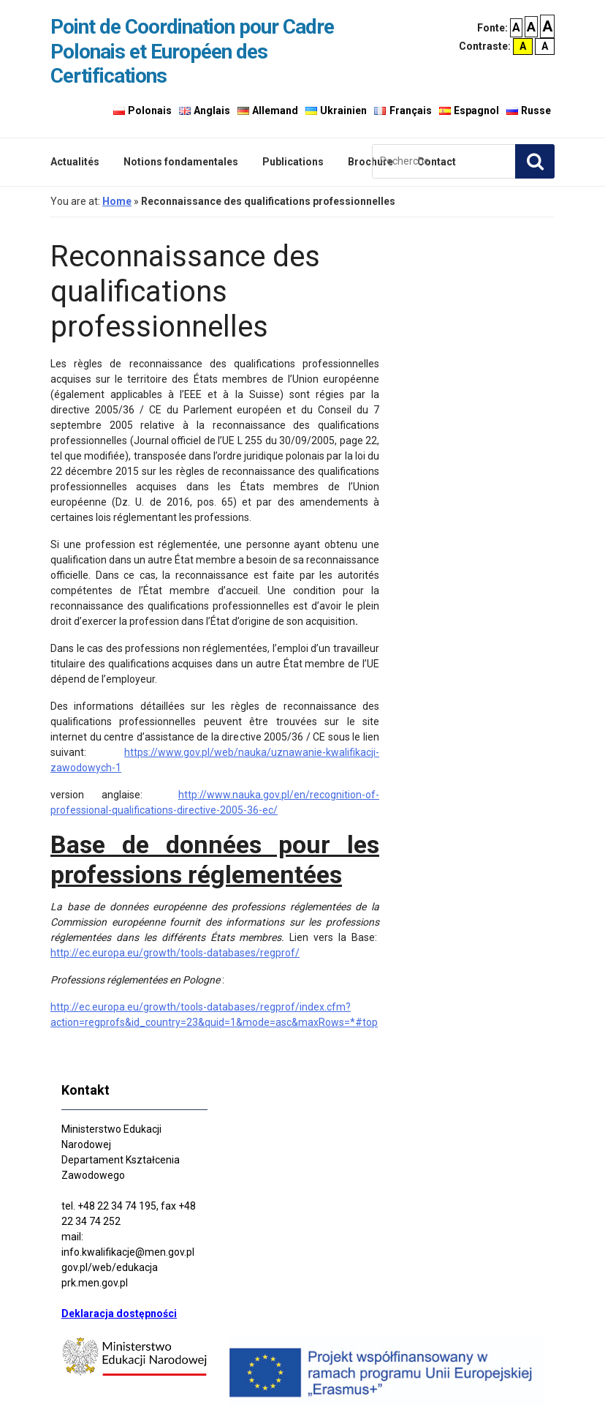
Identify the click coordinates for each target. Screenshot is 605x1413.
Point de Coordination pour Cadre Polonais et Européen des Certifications (192, 51)
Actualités (74, 162)
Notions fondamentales (180, 162)
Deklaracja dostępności (119, 1313)
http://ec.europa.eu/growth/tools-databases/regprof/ (175, 953)
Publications (293, 162)
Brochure (370, 162)
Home (117, 201)
